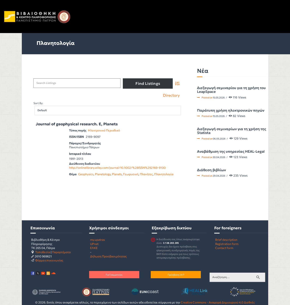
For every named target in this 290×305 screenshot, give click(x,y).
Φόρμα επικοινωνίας (49, 260)
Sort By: (38, 103)
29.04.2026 (219, 175)
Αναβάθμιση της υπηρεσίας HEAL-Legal (231, 151)
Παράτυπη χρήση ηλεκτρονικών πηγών (230, 110)
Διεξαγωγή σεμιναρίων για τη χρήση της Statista (231, 131)
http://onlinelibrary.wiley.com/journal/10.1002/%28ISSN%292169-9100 (117, 167)
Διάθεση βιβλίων (211, 170)
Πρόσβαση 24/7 (176, 274)
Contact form (224, 248)
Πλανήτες (146, 174)
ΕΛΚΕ (94, 248)
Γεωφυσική (130, 174)
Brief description (226, 239)
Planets (117, 174)
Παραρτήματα (61, 252)
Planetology (103, 174)
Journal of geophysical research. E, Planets (77, 124)
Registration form (226, 244)
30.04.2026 (219, 157)
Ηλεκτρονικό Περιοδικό (104, 130)
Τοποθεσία (42, 252)
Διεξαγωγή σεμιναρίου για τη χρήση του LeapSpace (231, 90)
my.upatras (97, 239)
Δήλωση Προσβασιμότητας (108, 256)
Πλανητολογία (163, 174)
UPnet (94, 244)
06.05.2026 (219, 138)
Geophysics (86, 174)
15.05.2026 (219, 97)
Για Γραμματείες (114, 274)
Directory (171, 95)
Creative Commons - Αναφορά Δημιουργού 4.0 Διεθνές (218, 302)
